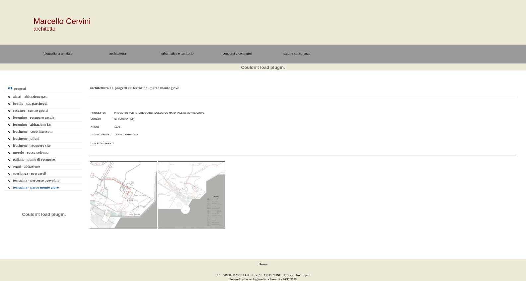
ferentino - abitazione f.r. (29, 124)
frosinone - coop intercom (30, 131)
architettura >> (102, 88)
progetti (17, 88)
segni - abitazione (24, 166)
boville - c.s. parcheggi (27, 103)
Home (263, 264)
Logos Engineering (256, 279)
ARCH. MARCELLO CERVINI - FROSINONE (251, 275)
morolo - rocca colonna (28, 152)
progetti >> (124, 88)
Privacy (288, 275)
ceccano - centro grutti (28, 110)
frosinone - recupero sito (29, 145)
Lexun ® (275, 279)
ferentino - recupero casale (31, 117)
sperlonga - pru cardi (27, 173)
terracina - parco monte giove (33, 187)
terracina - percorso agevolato (33, 180)
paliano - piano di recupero (31, 159)
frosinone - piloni (23, 138)
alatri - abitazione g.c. (27, 96)
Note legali (302, 275)
